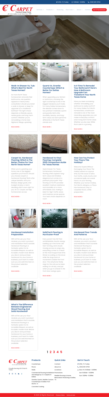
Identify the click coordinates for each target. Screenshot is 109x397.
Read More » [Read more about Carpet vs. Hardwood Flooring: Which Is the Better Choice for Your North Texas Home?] (15, 196)
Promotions (58, 373)
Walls (33, 370)
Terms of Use (71, 395)
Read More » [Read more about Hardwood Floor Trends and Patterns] (78, 271)
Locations (57, 370)
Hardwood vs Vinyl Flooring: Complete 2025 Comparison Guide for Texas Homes (54, 161)
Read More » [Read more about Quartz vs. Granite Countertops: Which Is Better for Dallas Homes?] (47, 127)
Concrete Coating (38, 387)
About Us (57, 367)
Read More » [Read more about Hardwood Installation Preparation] (15, 271)
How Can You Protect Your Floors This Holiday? (84, 160)
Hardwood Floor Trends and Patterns (85, 233)
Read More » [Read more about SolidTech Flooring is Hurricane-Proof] (47, 275)
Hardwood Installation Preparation (22, 233)
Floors (34, 367)
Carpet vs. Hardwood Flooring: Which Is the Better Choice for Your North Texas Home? (22, 161)
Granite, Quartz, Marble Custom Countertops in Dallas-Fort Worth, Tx (43, 382)
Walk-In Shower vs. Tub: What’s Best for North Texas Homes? (23, 88)
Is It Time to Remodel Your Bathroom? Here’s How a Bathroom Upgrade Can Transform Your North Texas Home (85, 91)
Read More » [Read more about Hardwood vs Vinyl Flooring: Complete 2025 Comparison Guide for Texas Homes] (47, 203)
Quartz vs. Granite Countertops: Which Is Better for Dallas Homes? (53, 89)
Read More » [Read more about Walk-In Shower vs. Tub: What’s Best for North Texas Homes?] (15, 127)
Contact (57, 364)
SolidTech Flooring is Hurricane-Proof (53, 233)
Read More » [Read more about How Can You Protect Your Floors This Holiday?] (78, 196)
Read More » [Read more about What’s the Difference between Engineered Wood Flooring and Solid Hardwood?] (15, 348)
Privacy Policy (60, 395)
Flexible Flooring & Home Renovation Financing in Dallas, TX (65, 378)
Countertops (36, 364)
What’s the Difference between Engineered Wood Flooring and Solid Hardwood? (22, 308)
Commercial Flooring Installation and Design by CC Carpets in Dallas (43, 375)
